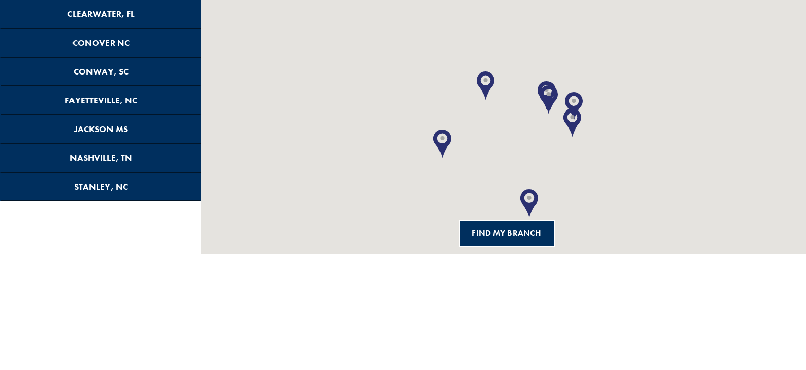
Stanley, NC (101, 186)
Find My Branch (506, 233)
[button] (529, 203)
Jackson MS (101, 129)
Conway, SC (101, 71)
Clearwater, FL (101, 14)
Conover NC (101, 43)
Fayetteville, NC (101, 100)
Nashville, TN (101, 158)
